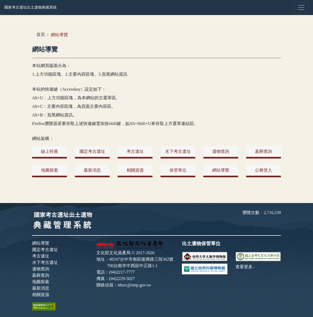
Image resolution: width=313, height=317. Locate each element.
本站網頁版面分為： (51, 65)
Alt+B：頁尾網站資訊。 (54, 115)
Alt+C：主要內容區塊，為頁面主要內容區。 (74, 106)
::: (36, 31)
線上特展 (49, 151)
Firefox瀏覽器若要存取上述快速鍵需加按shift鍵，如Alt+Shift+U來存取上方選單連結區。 (115, 123)
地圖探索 (49, 170)
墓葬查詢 (263, 151)
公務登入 (263, 170)
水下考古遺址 (178, 151)
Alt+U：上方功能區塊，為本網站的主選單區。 (76, 97)
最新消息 (92, 170)
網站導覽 (220, 170)
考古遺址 (135, 151)
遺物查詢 (220, 151)
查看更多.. (245, 266)
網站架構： (43, 138)
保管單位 (177, 170)
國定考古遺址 (92, 151)
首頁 (40, 34)
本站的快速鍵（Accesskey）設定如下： (69, 89)
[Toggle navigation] (301, 7)
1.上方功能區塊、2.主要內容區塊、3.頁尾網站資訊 (79, 74)
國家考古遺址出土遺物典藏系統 (30, 7)
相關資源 (135, 170)
